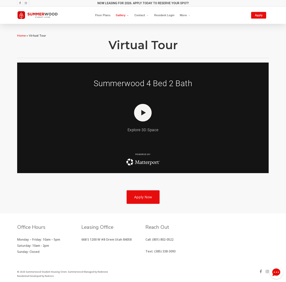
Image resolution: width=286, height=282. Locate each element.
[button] (143, 197)
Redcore (49, 276)
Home (21, 35)
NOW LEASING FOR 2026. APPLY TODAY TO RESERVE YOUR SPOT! (143, 3)
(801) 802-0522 (163, 239)
